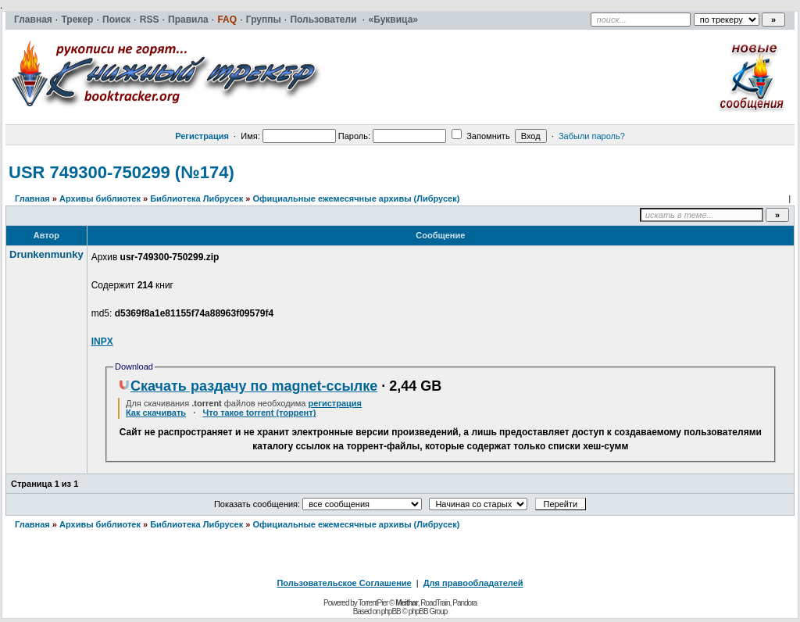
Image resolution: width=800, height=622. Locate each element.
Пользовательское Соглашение (344, 583)
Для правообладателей (473, 583)
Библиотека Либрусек (196, 198)
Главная (32, 198)
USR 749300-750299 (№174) (121, 172)
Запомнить (480, 136)
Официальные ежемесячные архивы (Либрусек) (355, 198)
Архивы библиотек (100, 198)
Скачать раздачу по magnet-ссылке (247, 386)
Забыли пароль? (592, 136)
